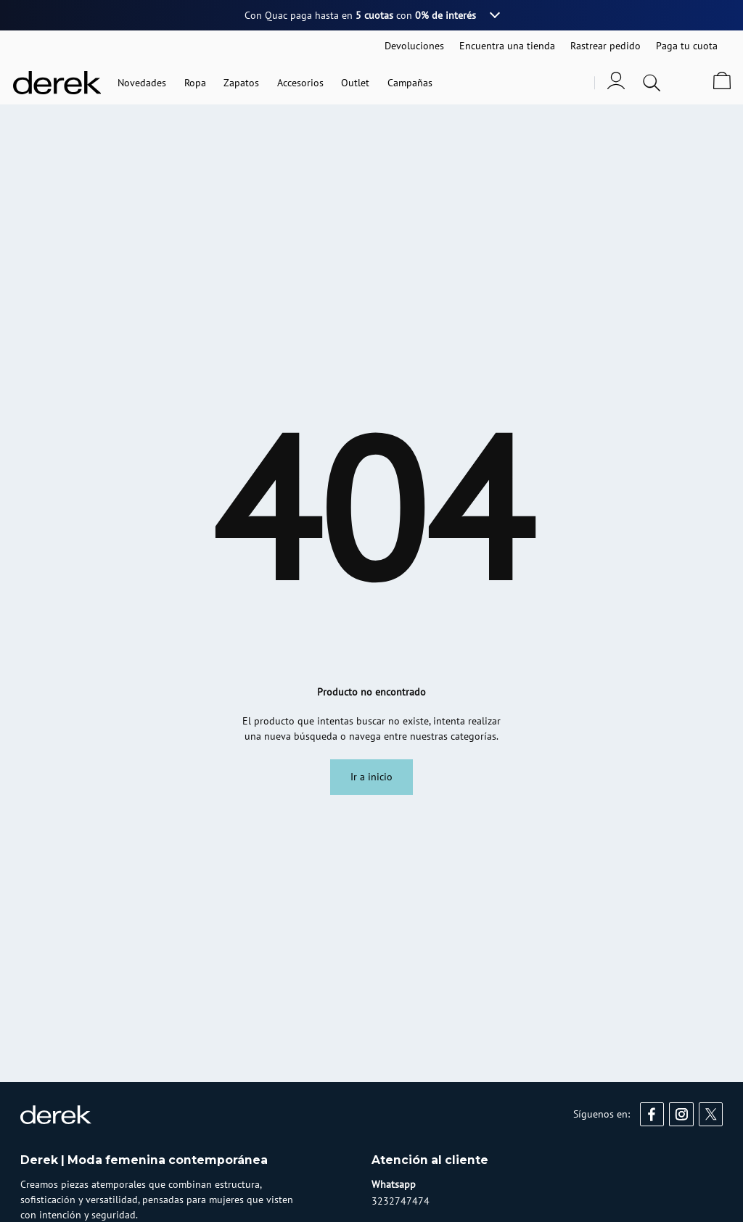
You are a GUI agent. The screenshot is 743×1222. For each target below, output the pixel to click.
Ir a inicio (371, 776)
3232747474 (401, 1200)
